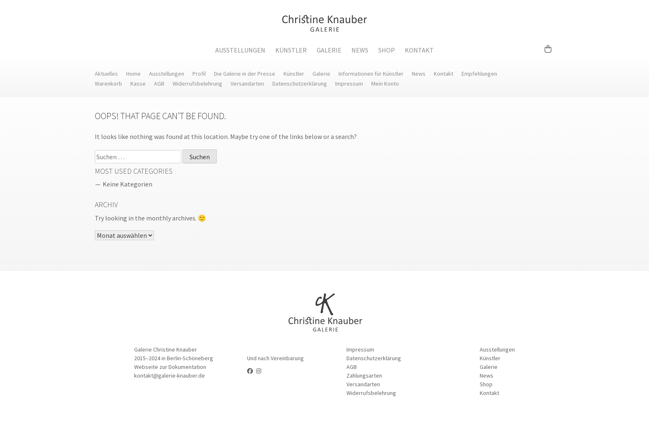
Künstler (291, 50)
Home (133, 73)
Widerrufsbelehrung (197, 83)
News (359, 50)
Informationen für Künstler (371, 73)
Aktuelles (106, 73)
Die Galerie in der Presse (244, 73)
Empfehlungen (479, 73)
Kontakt (419, 50)
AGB (159, 83)
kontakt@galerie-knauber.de (169, 375)
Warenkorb (108, 83)
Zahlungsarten (364, 375)
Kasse (138, 83)
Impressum (349, 83)
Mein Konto (385, 83)
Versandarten (247, 83)
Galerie (329, 50)
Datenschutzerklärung (299, 83)
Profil (199, 73)
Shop (386, 50)
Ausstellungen (240, 50)
